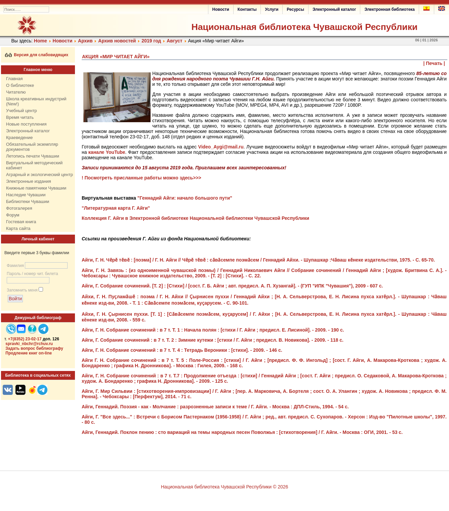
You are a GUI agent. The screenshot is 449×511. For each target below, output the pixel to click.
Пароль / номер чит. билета (32, 273)
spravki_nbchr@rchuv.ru (29, 343)
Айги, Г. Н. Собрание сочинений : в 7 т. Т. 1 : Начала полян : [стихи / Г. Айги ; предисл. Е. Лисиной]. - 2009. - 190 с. (213, 330)
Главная (14, 78)
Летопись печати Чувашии (32, 156)
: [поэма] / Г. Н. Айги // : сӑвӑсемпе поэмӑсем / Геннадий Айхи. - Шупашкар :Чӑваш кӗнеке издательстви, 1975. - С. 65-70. (258, 260)
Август (174, 40)
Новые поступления (26, 124)
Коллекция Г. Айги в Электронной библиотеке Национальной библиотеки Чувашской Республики (195, 218)
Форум (12, 214)
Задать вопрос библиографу (34, 348)
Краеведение (19, 137)
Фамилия (15, 265)
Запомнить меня (22, 290)
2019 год (151, 40)
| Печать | (434, 63)
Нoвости (63, 40)
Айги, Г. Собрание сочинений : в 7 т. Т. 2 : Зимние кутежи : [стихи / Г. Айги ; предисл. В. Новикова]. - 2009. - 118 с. (212, 340)
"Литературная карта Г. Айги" (116, 208)
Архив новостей (117, 40)
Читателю (16, 92)
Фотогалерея (19, 208)
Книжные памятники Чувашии (36, 188)
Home (40, 40)
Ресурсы (295, 9)
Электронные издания (28, 181)
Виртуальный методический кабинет (34, 165)
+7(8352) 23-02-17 (25, 339)
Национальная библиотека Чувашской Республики (304, 27)
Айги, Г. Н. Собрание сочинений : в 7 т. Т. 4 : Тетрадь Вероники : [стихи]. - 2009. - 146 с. (182, 350)
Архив (85, 40)
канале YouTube (106, 152)
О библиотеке (20, 85)
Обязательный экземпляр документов (32, 147)
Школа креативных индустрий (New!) (36, 101)
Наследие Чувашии (25, 194)
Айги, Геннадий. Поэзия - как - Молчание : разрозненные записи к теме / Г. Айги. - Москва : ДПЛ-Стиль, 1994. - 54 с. (215, 406)
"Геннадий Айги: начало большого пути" (184, 198)
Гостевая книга (21, 221)
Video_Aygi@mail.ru (221, 146)
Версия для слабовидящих (37, 55)
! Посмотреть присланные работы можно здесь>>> (141, 177)
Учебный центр (21, 110)
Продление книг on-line (28, 353)
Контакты (247, 9)
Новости (220, 9)
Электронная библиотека (389, 9)
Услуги (271, 9)
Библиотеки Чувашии (27, 201)
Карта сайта (18, 228)
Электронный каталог (334, 9)
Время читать (20, 117)
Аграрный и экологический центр (39, 174)
